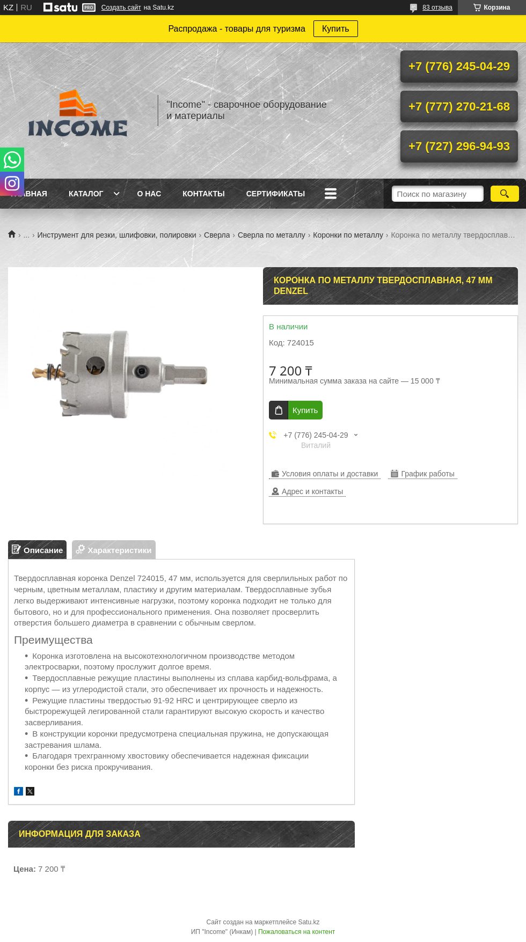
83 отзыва (437, 7)
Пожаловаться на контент (296, 932)
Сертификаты (275, 193)
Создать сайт (121, 7)
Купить (335, 28)
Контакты (203, 193)
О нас (149, 193)
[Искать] (505, 194)
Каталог (86, 193)
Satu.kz (308, 922)
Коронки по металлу (348, 235)
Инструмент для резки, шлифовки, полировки (117, 235)
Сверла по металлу (271, 235)
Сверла (217, 235)
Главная (29, 193)
